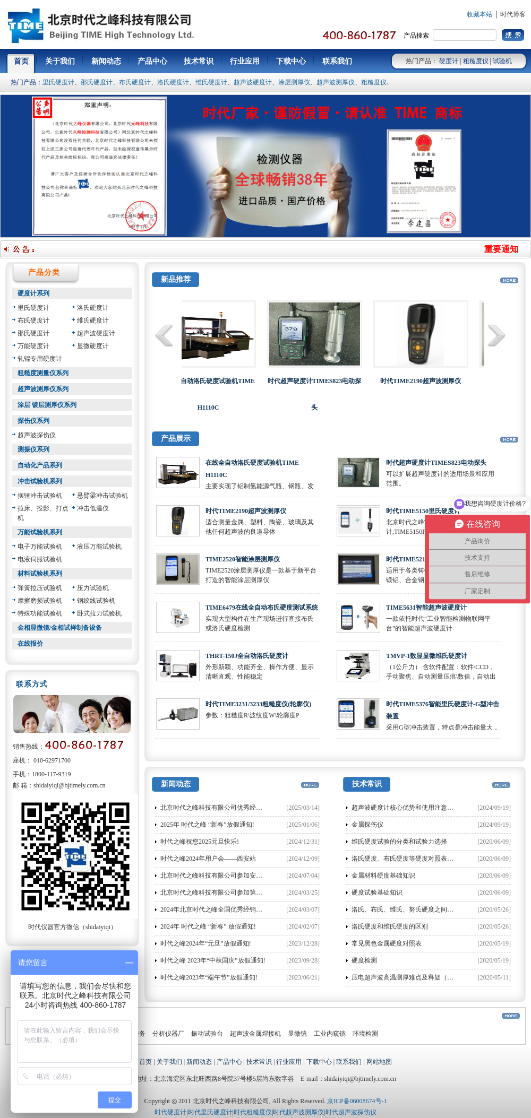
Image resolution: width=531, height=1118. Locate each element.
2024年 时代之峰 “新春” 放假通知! (208, 926)
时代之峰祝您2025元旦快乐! (199, 841)
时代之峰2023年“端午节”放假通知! (209, 977)
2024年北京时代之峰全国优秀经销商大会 (217, 909)
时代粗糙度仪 (253, 1112)
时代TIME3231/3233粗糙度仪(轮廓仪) (258, 704)
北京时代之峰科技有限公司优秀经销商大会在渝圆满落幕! (241, 807)
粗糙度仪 (476, 61)
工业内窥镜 (330, 1033)
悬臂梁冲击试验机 (102, 495)
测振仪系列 (33, 449)
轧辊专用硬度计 (40, 358)
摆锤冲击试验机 (40, 495)
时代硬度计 (170, 1112)
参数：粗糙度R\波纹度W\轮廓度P (252, 715)
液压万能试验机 (99, 546)
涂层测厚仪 (294, 82)
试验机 (502, 61)
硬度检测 (364, 960)
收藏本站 (479, 14)
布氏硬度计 (135, 82)
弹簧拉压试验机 (40, 588)
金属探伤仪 (367, 824)
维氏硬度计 (211, 82)
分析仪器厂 (168, 1033)
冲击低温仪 (93, 508)
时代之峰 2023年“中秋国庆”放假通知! (213, 960)
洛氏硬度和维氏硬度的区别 (390, 926)
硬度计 (448, 61)
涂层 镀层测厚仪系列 (47, 405)
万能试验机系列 (40, 532)
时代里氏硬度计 (210, 1112)
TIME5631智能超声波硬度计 (426, 607)
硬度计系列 (33, 293)
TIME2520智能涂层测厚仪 (242, 559)
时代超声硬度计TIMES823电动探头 (436, 462)
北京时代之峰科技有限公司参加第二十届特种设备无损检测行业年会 (256, 892)
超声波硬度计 (253, 82)
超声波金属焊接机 (255, 1033)
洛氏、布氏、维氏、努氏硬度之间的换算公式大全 (422, 909)
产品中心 (229, 1061)
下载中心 (319, 1061)
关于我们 (169, 1061)
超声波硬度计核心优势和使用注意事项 (406, 807)
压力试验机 (93, 588)
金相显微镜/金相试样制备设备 (60, 627)
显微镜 (297, 1033)
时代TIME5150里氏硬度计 (423, 511)
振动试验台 (207, 1033)
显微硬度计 (93, 346)
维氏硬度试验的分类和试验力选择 (399, 841)
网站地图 (379, 1061)
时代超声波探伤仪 (351, 1112)
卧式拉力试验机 (99, 613)
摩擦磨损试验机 (40, 600)
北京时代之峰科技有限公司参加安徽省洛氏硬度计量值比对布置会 (252, 875)
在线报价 (30, 643)
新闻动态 (199, 1061)
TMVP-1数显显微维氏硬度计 (426, 656)
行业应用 (289, 1061)
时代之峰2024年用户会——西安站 (208, 858)
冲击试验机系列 (40, 481)
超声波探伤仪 (37, 435)
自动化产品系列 (40, 465)
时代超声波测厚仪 (298, 1112)
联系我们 (349, 1061)
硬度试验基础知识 (377, 892)
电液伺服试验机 (40, 559)
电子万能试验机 (40, 546)
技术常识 (259, 1061)
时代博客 (513, 14)
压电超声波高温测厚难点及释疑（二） (406, 977)
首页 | (147, 1061)
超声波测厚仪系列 (43, 389)
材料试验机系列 (40, 573)
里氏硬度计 (58, 82)
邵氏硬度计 (97, 82)
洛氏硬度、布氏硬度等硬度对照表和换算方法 (415, 858)
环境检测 (365, 1033)
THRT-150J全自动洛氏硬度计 (246, 656)
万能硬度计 (33, 346)
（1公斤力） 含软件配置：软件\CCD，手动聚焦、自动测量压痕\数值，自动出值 (441, 676)
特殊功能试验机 (40, 613)
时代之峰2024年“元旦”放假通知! (205, 943)
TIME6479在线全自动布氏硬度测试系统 (261, 607)
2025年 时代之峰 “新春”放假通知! (207, 824)
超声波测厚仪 (335, 82)
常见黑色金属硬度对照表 (387, 943)
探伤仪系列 (33, 420)
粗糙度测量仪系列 (43, 373)
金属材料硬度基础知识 (383, 875)
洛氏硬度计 (173, 82)
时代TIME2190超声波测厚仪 (245, 511)
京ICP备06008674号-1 (357, 1101)
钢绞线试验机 (96, 600)
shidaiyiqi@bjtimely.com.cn (69, 785)
